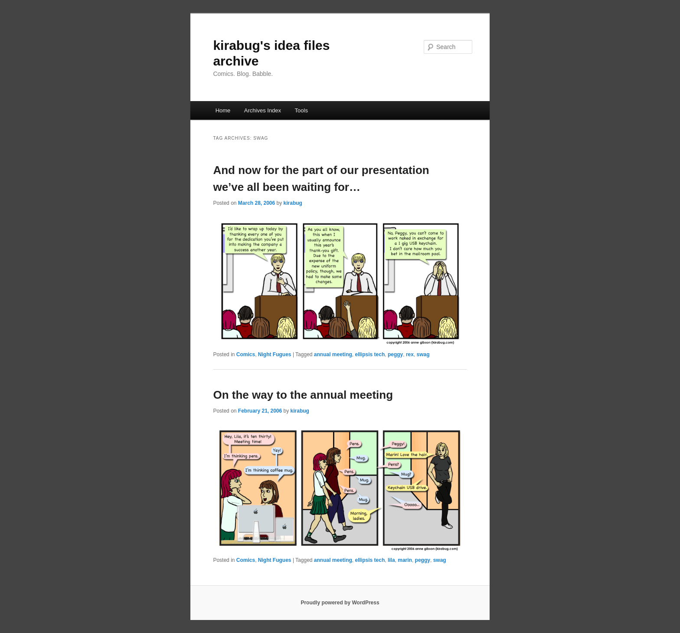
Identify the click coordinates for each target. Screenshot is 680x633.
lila (391, 560)
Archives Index (262, 110)
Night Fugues (274, 354)
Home (223, 110)
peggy (395, 354)
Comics (245, 354)
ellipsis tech (370, 354)
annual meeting (333, 354)
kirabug (293, 203)
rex (410, 354)
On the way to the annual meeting (303, 394)
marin (405, 560)
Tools (301, 110)
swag (423, 354)
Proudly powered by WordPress (340, 603)
